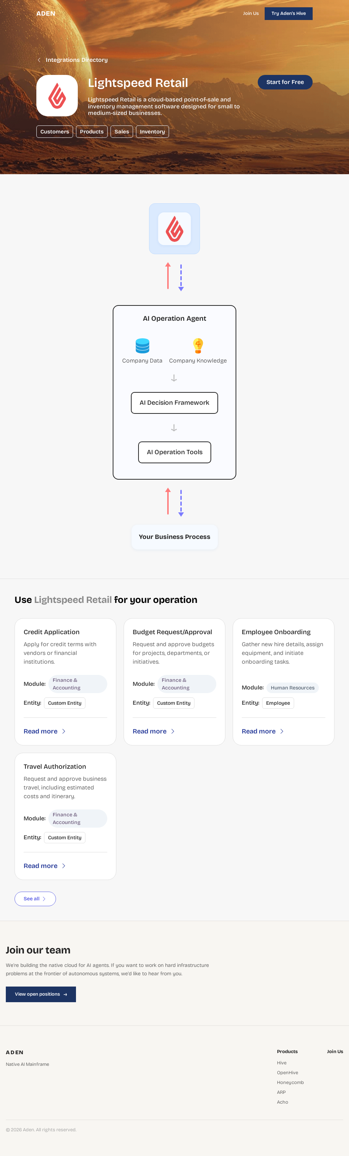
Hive (281, 1063)
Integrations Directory (72, 60)
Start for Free (285, 82)
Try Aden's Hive (289, 13)
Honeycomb (290, 1082)
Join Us (251, 13)
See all (35, 899)
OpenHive (287, 1073)
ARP (281, 1092)
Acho (282, 1102)
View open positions (41, 994)
